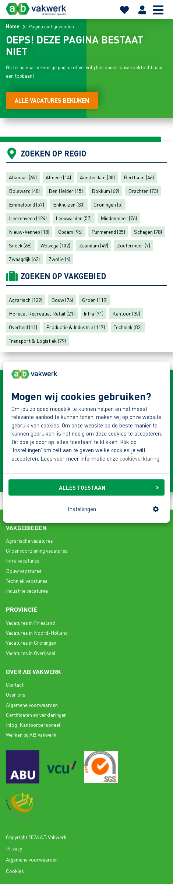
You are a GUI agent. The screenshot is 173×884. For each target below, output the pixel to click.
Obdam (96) (70, 231)
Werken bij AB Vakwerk (31, 734)
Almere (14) (58, 177)
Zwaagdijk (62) (24, 259)
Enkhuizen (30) (69, 204)
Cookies (15, 870)
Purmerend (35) (108, 231)
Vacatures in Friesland (30, 622)
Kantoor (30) (126, 313)
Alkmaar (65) (23, 177)
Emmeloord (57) (26, 204)
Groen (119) (94, 299)
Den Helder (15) (66, 190)
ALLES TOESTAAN (109, 487)
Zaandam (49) (93, 245)
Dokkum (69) (105, 190)
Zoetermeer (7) (133, 245)
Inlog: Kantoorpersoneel (33, 724)
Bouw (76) (62, 299)
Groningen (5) (108, 204)
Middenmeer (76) (118, 218)
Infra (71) (93, 313)
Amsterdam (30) (97, 177)
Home (13, 26)
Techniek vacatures (26, 580)
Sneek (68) (20, 245)
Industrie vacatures (27, 590)
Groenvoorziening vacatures (37, 550)
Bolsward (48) (24, 190)
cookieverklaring (139, 458)
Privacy (14, 848)
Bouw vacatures (24, 570)
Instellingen (113, 509)
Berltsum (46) (139, 177)
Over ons (15, 694)
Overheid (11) (23, 327)
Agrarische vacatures (29, 540)
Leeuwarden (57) (74, 218)
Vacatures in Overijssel (31, 652)
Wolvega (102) (55, 245)
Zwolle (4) (59, 259)
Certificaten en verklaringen (36, 714)
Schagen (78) (148, 231)
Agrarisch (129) (25, 299)
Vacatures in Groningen (31, 642)
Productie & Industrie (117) (75, 327)
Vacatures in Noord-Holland (37, 632)
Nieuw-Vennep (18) (29, 231)
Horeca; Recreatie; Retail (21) (42, 313)
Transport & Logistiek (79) (37, 340)
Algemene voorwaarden (32, 704)
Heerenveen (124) (28, 218)
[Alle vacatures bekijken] (52, 100)
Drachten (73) (143, 190)
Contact (15, 684)
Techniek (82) (128, 327)
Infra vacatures (22, 560)
